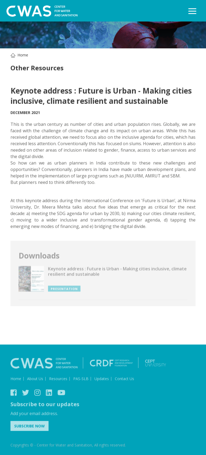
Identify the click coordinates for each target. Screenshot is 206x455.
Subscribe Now (29, 426)
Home (22, 55)
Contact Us (124, 379)
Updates (101, 379)
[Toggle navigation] (192, 11)
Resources (58, 379)
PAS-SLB (81, 379)
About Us (35, 379)
